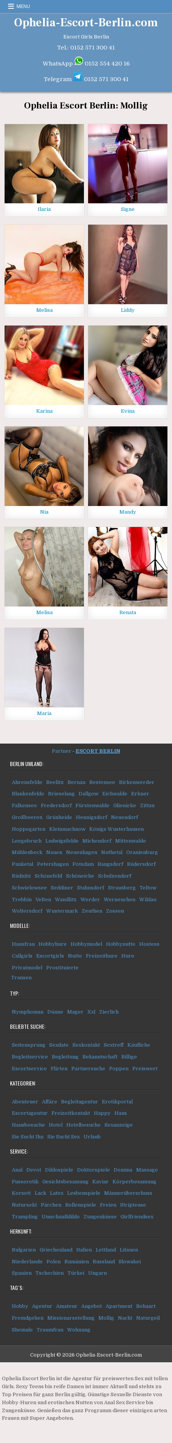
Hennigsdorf (91, 817)
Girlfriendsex (137, 1217)
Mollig (106, 1318)
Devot (33, 1170)
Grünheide (59, 817)
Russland (104, 1261)
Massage (147, 1170)
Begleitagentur (79, 1102)
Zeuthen (92, 911)
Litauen (129, 1250)
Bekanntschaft (99, 1057)
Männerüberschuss (128, 1193)
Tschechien (49, 1273)
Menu (23, 6)
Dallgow (88, 794)
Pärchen (51, 1205)
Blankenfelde (28, 794)
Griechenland (56, 1250)
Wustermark (62, 911)
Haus (120, 1113)
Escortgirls (50, 956)
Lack (40, 1193)
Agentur (42, 1306)
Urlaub (92, 1137)
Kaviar (100, 1181)
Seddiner (62, 888)
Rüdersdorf (141, 864)
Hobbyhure (53, 944)
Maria (44, 713)
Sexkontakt (86, 1045)
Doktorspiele (93, 1170)
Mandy (127, 512)
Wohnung (78, 1330)
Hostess (149, 944)
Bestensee (102, 782)
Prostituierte (62, 968)
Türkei (76, 1273)
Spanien (22, 1273)
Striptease (133, 1205)
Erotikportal (117, 1102)
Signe (128, 209)
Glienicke (124, 805)
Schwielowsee (29, 888)
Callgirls (22, 956)
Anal (17, 1170)
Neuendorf (124, 817)
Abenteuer (25, 1102)
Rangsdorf (110, 864)
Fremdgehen (27, 1318)
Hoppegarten (28, 829)
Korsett (21, 1193)
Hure (127, 956)
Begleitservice (30, 1057)
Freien (108, 1205)
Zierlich (109, 1012)
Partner (61, 751)
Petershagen (53, 864)
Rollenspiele (80, 1205)
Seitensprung (28, 1045)
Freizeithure (101, 956)
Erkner (140, 794)
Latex (56, 1193)
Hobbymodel (86, 944)
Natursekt (24, 1205)
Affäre (49, 1102)
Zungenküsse (100, 1217)
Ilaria (44, 209)
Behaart (146, 1306)
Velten (43, 899)
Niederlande (27, 1261)
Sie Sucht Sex (63, 1137)
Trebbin (22, 899)
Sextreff (114, 1045)
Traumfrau (50, 1330)
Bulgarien (24, 1250)
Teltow (148, 888)
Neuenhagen (81, 852)
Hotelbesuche (83, 1125)
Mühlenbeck (27, 852)
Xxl (91, 1012)
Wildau (147, 899)
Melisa (44, 310)
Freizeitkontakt (70, 1113)
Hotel (56, 1125)
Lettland (106, 1250)
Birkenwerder (136, 782)
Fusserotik (25, 1181)
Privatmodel (27, 968)
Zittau (147, 805)
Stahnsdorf (90, 888)
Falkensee (24, 805)
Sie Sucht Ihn (27, 1137)
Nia (44, 512)
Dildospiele (59, 1170)
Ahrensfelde (27, 782)
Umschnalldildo (61, 1217)
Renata (127, 612)
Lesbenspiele (83, 1193)
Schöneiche (80, 876)
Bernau (76, 782)
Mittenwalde (130, 841)
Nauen (54, 852)
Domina (123, 1170)
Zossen (115, 911)
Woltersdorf (27, 911)
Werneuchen (119, 899)
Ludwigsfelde (62, 841)
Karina (44, 411)
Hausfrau (23, 944)
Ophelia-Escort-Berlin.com (86, 22)
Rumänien (76, 1261)
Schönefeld (48, 876)
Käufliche (138, 1045)
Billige (129, 1057)
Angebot (91, 1306)
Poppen (119, 1068)
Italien (84, 1250)
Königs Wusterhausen (116, 829)
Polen (54, 1261)
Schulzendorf (114, 876)
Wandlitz (66, 899)
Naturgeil (148, 1318)
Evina (128, 411)
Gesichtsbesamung (65, 1181)
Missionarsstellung (71, 1318)
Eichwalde (114, 794)
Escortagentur (30, 1113)
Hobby (20, 1306)
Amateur (66, 1306)
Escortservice (29, 1068)
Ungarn (97, 1273)
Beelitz (55, 782)
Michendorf (96, 841)
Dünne (55, 1012)
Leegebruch (27, 841)
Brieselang (61, 794)
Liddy (128, 310)
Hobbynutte (120, 944)
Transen (21, 977)
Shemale (22, 1330)
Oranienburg (142, 852)
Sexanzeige (118, 1125)
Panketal (22, 864)
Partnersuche (88, 1068)
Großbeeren (27, 817)
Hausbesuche (28, 1125)
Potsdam (83, 864)
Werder (90, 899)
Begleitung (65, 1057)
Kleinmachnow (67, 829)
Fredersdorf (56, 805)
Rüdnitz (21, 876)
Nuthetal (111, 852)
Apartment (119, 1306)
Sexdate (59, 1045)
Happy (102, 1113)
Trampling (25, 1217)
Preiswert (145, 1068)
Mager (75, 1012)
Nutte (75, 956)
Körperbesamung (134, 1181)
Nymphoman (27, 1012)
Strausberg (122, 888)
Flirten (59, 1068)
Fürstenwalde (92, 805)
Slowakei (130, 1261)
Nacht (125, 1318)
